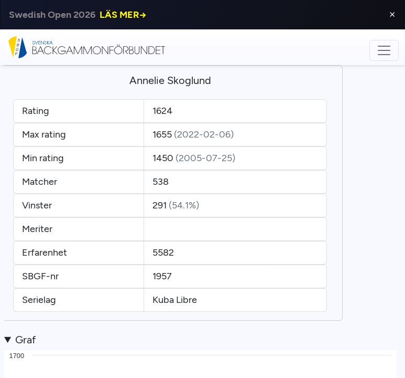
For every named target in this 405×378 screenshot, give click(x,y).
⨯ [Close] (392, 14)
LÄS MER (123, 14)
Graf (25, 339)
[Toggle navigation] (384, 50)
